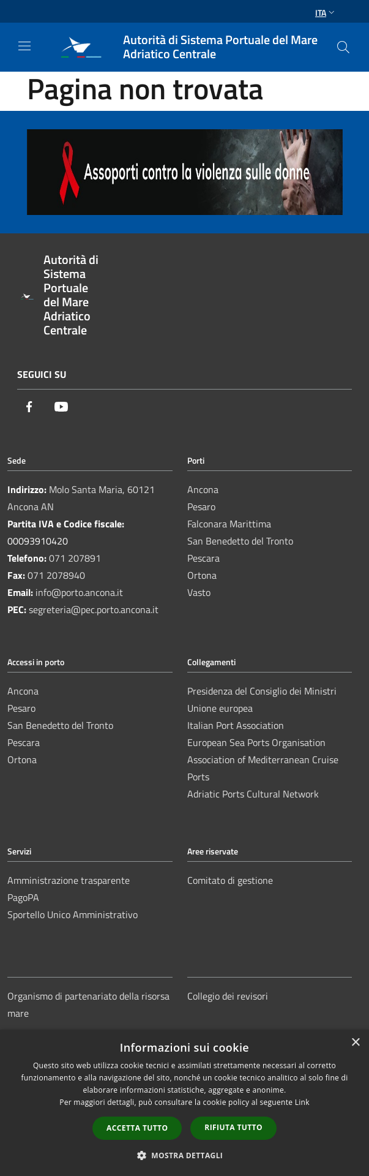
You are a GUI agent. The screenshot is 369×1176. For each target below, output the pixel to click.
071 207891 (75, 558)
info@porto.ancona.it (79, 592)
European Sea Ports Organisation (256, 742)
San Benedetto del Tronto (240, 540)
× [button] (355, 1042)
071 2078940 (56, 575)
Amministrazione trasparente (68, 880)
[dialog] (184, 1103)
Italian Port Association (235, 725)
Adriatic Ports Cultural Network (253, 793)
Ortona (202, 575)
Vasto (199, 592)
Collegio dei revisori (227, 996)
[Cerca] (343, 47)
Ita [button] (326, 12)
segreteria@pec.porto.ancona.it (93, 609)
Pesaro (201, 506)
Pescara (203, 558)
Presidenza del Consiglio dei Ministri (262, 691)
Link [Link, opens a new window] (302, 1102)
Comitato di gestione (230, 880)
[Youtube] (61, 407)
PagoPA (23, 897)
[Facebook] (29, 407)
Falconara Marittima (229, 523)
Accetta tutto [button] (137, 1128)
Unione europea (220, 708)
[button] (184, 1155)
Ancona (202, 489)
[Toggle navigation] (24, 46)
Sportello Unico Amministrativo (72, 914)
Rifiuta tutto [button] (233, 1127)
